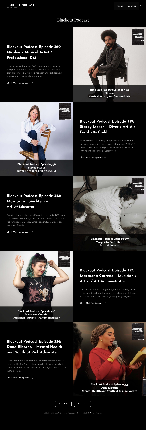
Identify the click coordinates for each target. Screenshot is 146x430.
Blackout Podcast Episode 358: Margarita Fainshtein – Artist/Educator (34, 201)
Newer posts (82, 415)
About (121, 6)
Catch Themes (97, 424)
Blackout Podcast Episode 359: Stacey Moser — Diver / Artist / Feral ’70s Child (107, 126)
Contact (132, 6)
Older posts (63, 415)
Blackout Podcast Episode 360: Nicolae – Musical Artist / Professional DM (35, 52)
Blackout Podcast (20, 4)
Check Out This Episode (20, 83)
